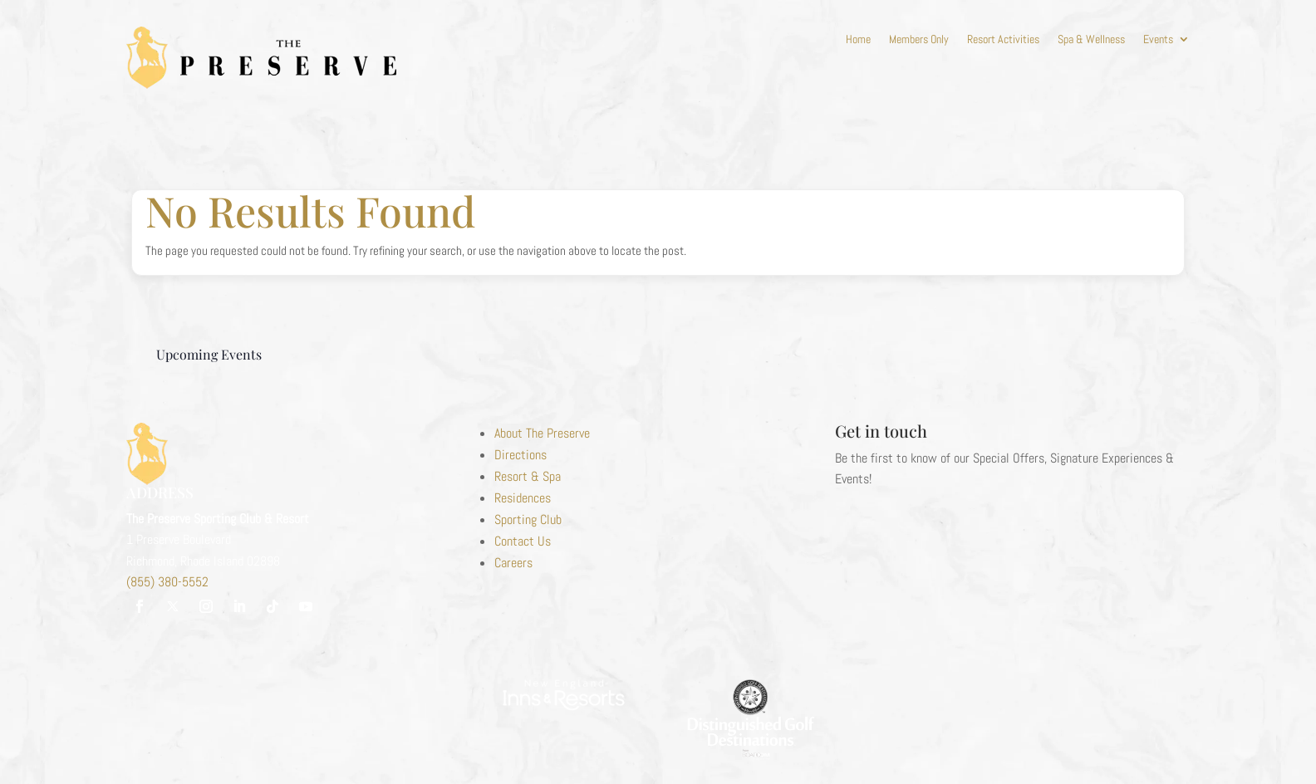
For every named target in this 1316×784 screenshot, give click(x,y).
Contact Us (522, 541)
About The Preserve (542, 433)
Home (858, 40)
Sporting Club (528, 519)
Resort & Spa (527, 476)
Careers (513, 562)
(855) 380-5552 (167, 581)
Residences (522, 498)
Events (1158, 40)
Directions (520, 454)
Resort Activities (1003, 40)
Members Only (919, 40)
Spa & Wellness (1091, 40)
